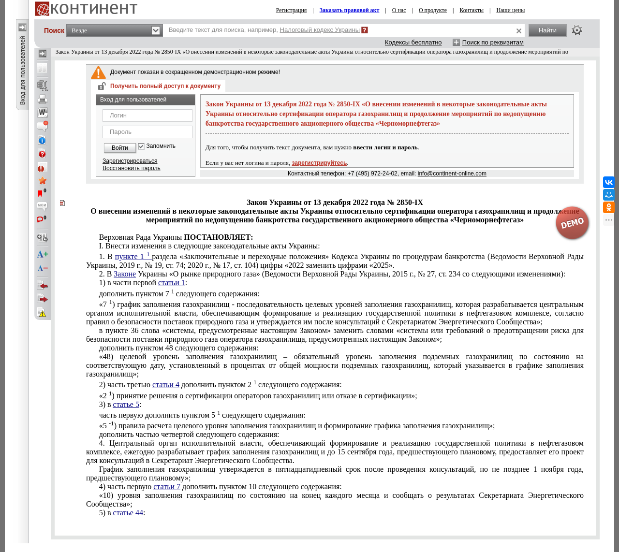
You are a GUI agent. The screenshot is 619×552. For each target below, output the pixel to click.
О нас (399, 10)
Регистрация (291, 10)
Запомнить (161, 146)
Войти (120, 148)
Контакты (471, 10)
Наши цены (510, 10)
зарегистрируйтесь (319, 163)
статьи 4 (165, 384)
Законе (125, 274)
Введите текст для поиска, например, (264, 29)
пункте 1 (133, 256)
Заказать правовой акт (350, 10)
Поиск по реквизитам (493, 42)
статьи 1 (171, 282)
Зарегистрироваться (130, 161)
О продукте (433, 10)
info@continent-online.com (452, 173)
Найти (548, 30)
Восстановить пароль (132, 168)
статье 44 (128, 512)
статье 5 (126, 404)
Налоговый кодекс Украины (320, 29)
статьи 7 (166, 486)
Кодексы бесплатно (413, 42)
